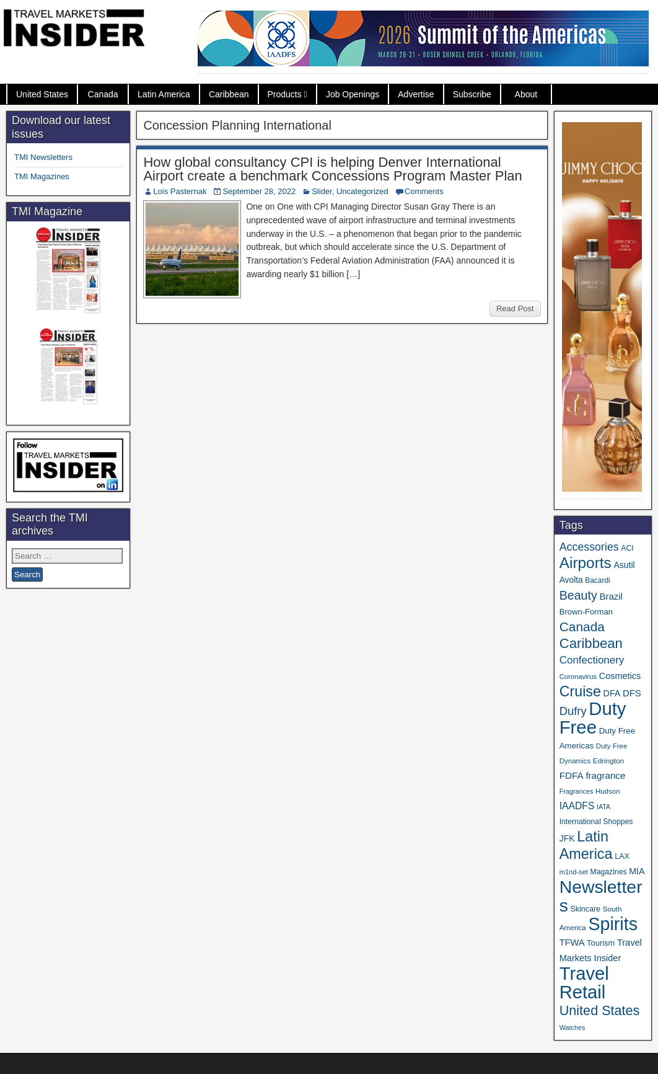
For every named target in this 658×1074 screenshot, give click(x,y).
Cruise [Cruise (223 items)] (580, 691)
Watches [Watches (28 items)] (572, 1027)
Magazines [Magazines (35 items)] (608, 872)
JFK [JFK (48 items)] (567, 838)
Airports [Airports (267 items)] (585, 562)
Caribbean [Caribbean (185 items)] (591, 643)
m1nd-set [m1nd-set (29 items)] (573, 872)
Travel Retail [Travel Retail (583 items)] (584, 983)
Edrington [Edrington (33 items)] (608, 761)
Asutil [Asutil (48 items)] (623, 565)
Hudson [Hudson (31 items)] (607, 791)
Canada (103, 94)
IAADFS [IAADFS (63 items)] (577, 806)
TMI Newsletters (43, 157)
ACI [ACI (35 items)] (627, 548)
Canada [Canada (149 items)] (582, 626)
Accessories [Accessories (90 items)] (589, 547)
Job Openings (352, 94)
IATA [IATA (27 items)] (603, 806)
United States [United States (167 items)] (599, 1010)
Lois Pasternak (179, 191)
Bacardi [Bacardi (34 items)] (597, 580)
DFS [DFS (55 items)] (632, 693)
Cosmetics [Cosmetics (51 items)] (620, 676)
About (526, 94)
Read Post (515, 308)
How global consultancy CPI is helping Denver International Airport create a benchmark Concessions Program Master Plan (332, 169)
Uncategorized (362, 191)
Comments (424, 191)
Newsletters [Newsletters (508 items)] (601, 896)
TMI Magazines (41, 176)
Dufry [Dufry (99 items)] (573, 710)
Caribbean (229, 94)
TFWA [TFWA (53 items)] (572, 943)
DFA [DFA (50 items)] (612, 693)
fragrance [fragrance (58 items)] (605, 775)
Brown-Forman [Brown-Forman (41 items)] (586, 611)
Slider (322, 191)
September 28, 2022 (259, 191)
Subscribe (472, 94)
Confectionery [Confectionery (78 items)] (592, 660)
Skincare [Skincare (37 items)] (585, 909)
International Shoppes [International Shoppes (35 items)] (596, 821)
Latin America (164, 94)
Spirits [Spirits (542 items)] (613, 924)
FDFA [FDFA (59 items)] (571, 775)
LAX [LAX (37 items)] (622, 856)
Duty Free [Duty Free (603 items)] (592, 717)
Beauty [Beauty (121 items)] (578, 595)
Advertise (416, 94)
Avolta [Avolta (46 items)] (571, 580)
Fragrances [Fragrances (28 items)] (576, 791)
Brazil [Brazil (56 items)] (611, 596)
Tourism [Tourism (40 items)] (601, 943)
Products (285, 94)
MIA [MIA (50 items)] (636, 871)
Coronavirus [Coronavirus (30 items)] (578, 676)
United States (42, 94)
